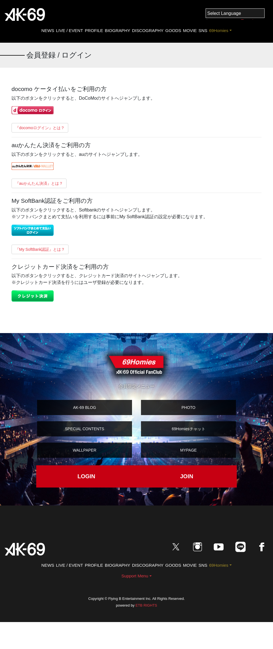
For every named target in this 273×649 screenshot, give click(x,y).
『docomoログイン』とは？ (40, 128)
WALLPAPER (84, 450)
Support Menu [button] (134, 575)
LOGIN (86, 476)
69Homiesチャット (188, 429)
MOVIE (190, 30)
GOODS (173, 30)
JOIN (186, 476)
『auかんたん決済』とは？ (39, 183)
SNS (203, 30)
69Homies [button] (218, 30)
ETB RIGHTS (146, 605)
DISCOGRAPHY (147, 30)
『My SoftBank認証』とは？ (40, 249)
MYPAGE (188, 450)
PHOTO (188, 407)
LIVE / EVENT (69, 30)
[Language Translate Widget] (235, 13)
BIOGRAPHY (117, 30)
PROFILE (94, 30)
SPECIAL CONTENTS (84, 429)
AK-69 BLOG (84, 407)
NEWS (47, 30)
